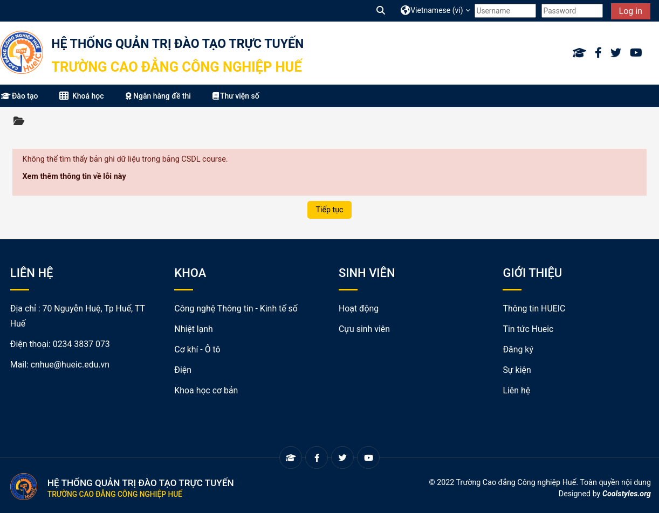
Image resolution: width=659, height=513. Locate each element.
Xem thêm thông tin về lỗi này (74, 176)
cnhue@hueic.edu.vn (70, 364)
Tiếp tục (329, 209)
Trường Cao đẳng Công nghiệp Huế (176, 67)
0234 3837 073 (81, 344)
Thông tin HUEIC (534, 308)
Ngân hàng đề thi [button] (158, 96)
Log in (630, 11)
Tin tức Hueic (528, 329)
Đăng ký (518, 349)
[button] (381, 10)
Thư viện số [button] (235, 96)
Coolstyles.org (626, 493)
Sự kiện (517, 370)
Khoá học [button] (81, 96)
